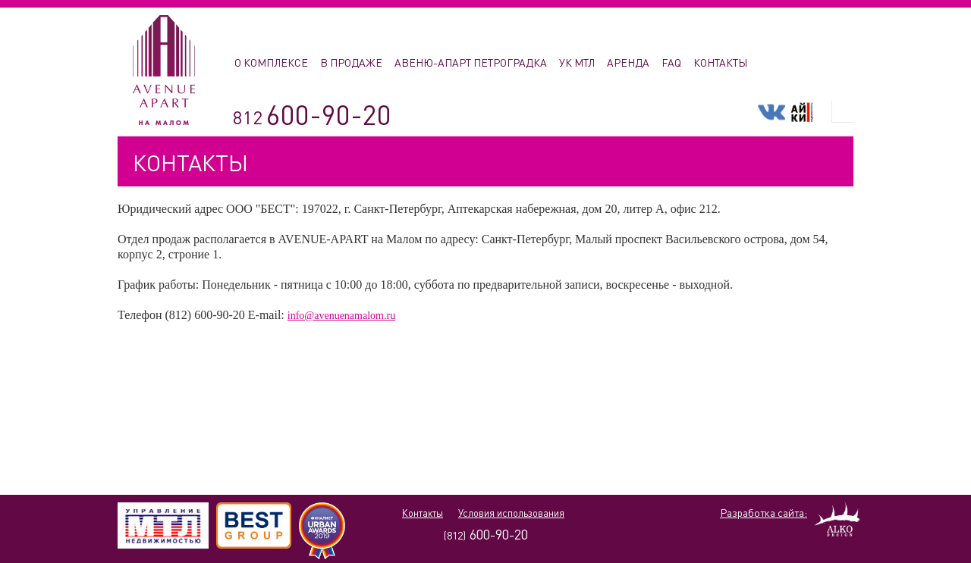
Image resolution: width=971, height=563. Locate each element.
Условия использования (511, 513)
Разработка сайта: (763, 512)
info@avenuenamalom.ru (341, 315)
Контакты (422, 513)
